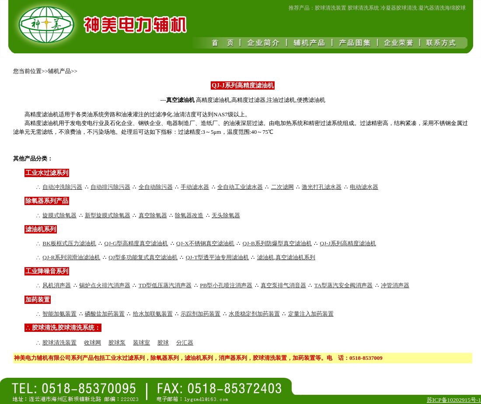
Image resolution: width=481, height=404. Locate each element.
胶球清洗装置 (59, 342)
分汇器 (184, 342)
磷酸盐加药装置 (105, 313)
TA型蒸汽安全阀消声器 (343, 285)
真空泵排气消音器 (283, 285)
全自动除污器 (156, 187)
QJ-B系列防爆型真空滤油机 (277, 243)
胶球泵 (116, 342)
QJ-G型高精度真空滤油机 (136, 243)
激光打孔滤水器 (322, 187)
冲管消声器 (395, 285)
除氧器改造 (189, 215)
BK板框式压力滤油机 (69, 243)
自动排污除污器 (110, 187)
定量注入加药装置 (311, 313)
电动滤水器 (364, 187)
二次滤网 (282, 187)
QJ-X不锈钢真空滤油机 (205, 243)
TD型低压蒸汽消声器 (165, 285)
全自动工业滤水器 (240, 187)
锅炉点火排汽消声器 (104, 285)
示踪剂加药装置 (200, 313)
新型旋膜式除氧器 (107, 215)
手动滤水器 (195, 187)
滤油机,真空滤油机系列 (286, 257)
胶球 (163, 342)
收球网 (92, 342)
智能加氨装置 (59, 313)
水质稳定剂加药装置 (254, 313)
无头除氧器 (226, 215)
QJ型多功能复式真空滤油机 (143, 257)
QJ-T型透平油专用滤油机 (217, 257)
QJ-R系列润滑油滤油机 (71, 257)
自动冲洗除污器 (62, 187)
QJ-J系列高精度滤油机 (348, 243)
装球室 (141, 342)
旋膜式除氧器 (59, 215)
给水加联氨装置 (153, 313)
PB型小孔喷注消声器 (226, 285)
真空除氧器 (153, 215)
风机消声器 (56, 285)
